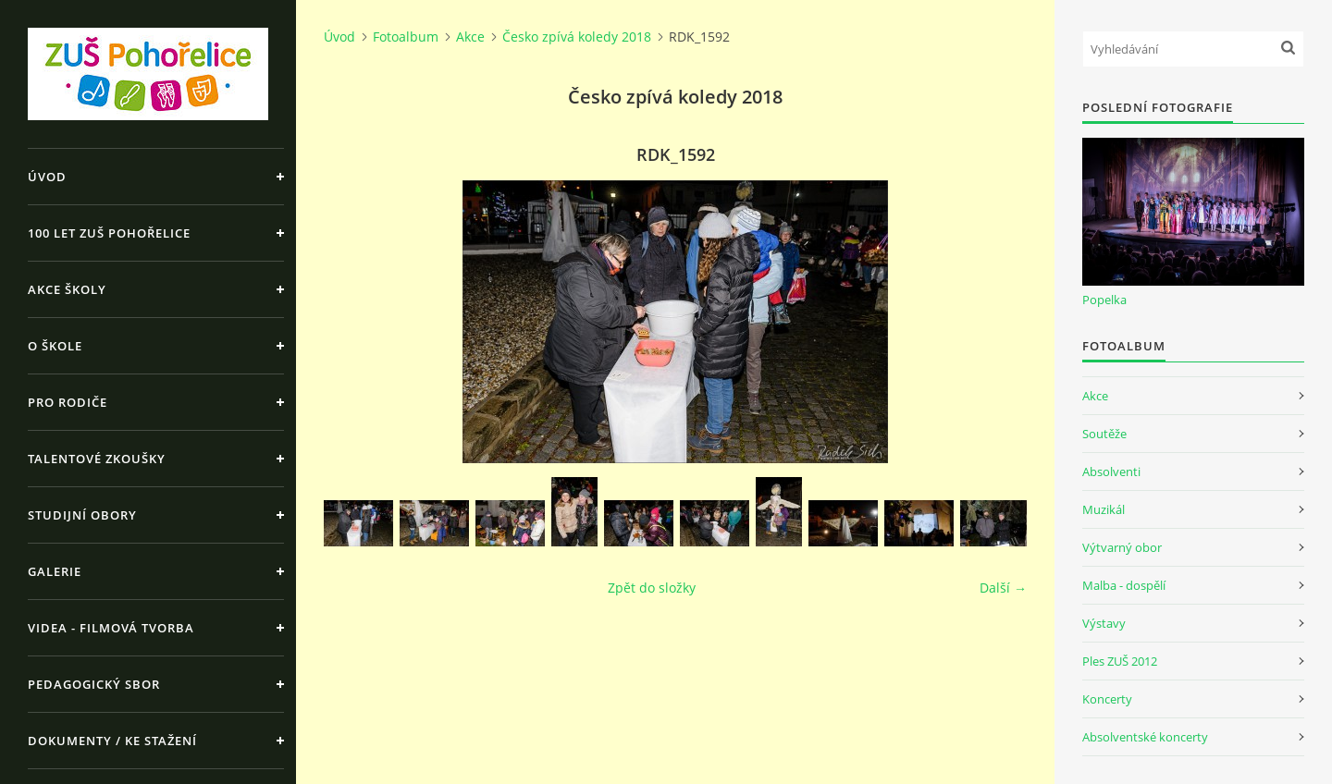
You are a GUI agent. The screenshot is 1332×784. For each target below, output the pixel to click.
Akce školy (67, 289)
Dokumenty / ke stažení (112, 740)
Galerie (54, 571)
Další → (1003, 587)
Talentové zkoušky (97, 458)
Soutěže (1104, 433)
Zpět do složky (652, 587)
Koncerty (1107, 699)
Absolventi (1111, 471)
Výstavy (1104, 623)
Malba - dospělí (1124, 585)
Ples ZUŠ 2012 (1119, 661)
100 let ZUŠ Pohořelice (109, 233)
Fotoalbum (405, 36)
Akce (470, 36)
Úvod (47, 176)
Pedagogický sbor (94, 684)
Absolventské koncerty (1145, 737)
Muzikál (1103, 509)
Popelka (1104, 299)
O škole (55, 345)
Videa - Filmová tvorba (111, 627)
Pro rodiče (67, 402)
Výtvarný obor (1122, 547)
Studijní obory (82, 515)
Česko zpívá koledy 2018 (576, 36)
